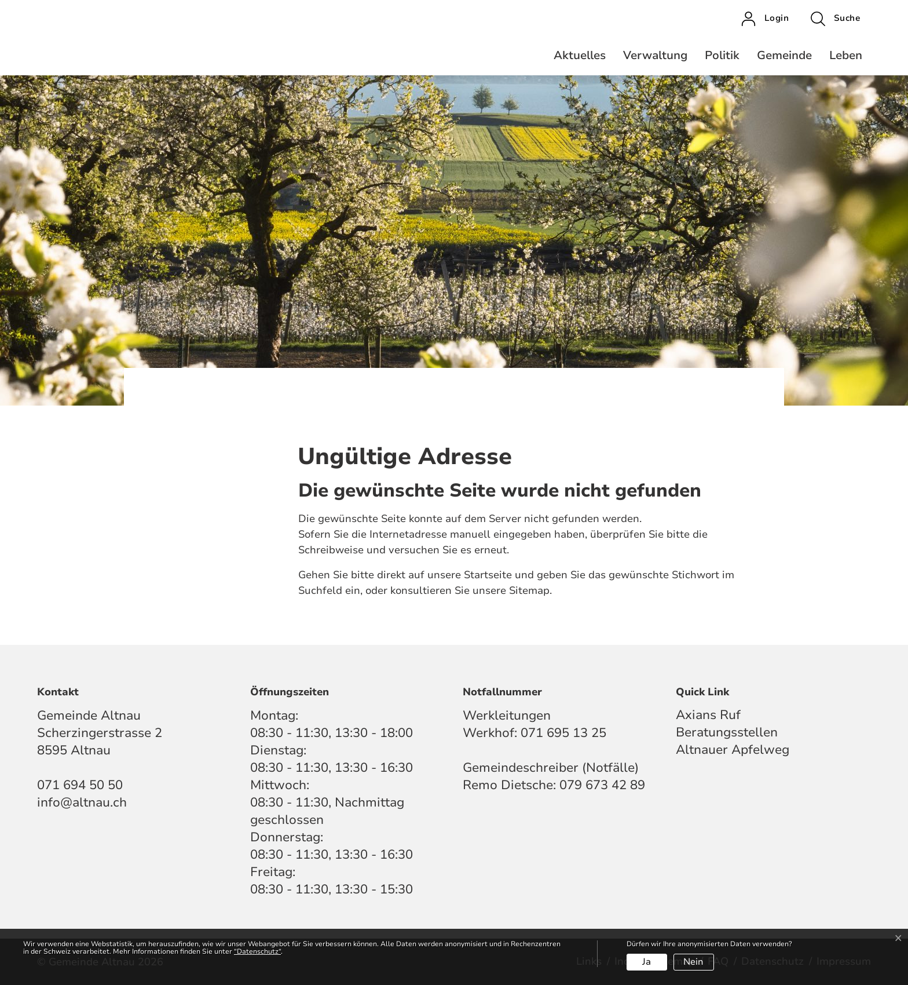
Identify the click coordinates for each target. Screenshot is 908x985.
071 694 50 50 (80, 785)
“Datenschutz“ (257, 951)
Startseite (488, 575)
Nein (693, 961)
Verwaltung (655, 55)
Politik (722, 55)
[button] (835, 18)
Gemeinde (784, 55)
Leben (845, 55)
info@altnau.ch (82, 802)
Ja (646, 961)
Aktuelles (580, 55)
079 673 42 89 (602, 785)
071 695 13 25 (563, 733)
